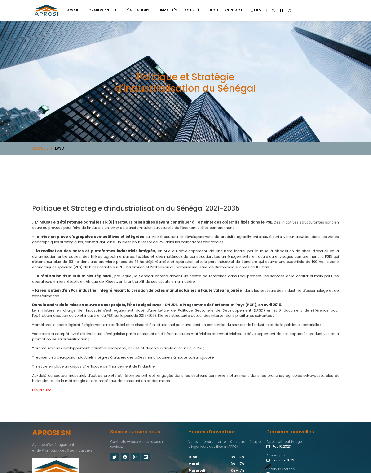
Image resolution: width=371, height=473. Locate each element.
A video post (276, 455)
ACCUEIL (74, 10)
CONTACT (233, 10)
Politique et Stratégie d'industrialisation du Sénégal (51, 196)
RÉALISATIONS (137, 10)
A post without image (284, 441)
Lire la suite (42, 395)
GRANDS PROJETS (103, 10)
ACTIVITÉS (193, 10)
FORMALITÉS (166, 10)
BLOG (213, 10)
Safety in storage (280, 469)
